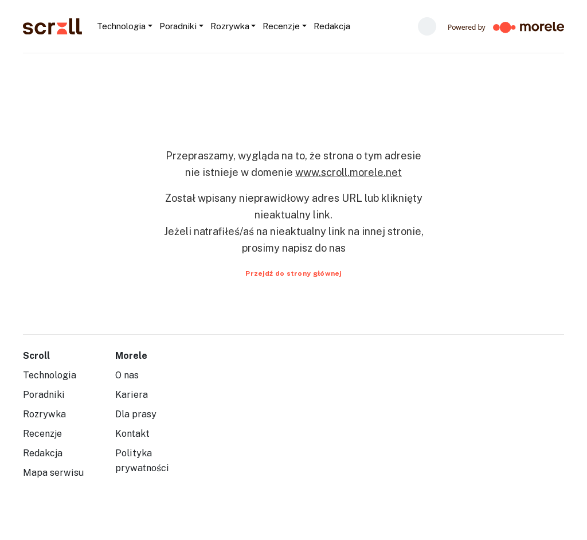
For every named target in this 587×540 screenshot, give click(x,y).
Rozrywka (44, 414)
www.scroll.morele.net (348, 172)
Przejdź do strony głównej (293, 273)
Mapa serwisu (53, 472)
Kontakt (132, 433)
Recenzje (42, 433)
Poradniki (44, 394)
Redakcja (42, 453)
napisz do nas (314, 248)
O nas (127, 375)
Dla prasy (135, 414)
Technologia (49, 375)
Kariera (131, 394)
